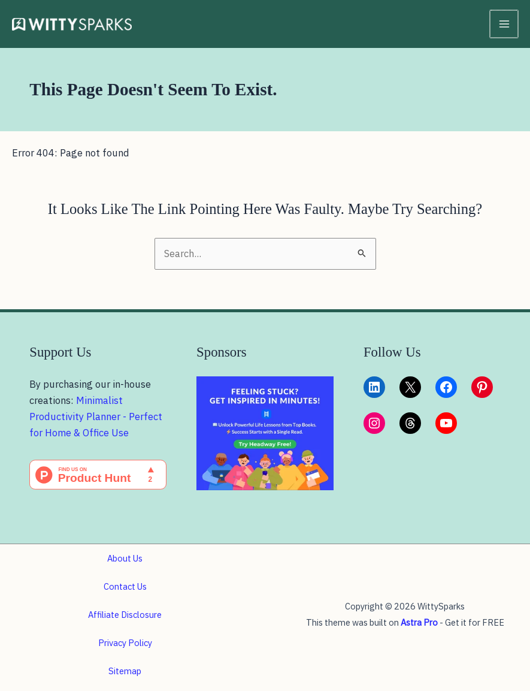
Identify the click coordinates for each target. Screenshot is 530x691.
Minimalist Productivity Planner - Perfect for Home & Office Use (95, 416)
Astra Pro (419, 622)
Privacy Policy (125, 642)
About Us (125, 558)
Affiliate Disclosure (125, 614)
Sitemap (124, 671)
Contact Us (125, 586)
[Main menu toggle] (504, 24)
